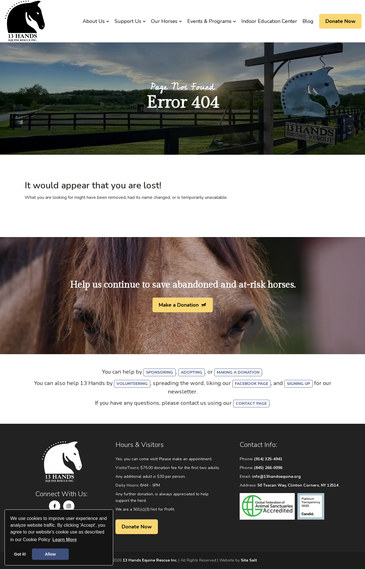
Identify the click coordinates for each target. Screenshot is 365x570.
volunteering (132, 384)
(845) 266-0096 (268, 468)
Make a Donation (179, 305)
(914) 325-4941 (268, 460)
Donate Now (340, 21)
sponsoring (159, 373)
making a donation (238, 373)
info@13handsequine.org (276, 477)
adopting (191, 373)
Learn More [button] (64, 539)
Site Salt (249, 561)
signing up (298, 384)
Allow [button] (50, 554)
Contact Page (251, 404)
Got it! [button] (20, 554)
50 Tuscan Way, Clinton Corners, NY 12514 (297, 486)
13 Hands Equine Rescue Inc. (150, 561)
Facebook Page (251, 384)
